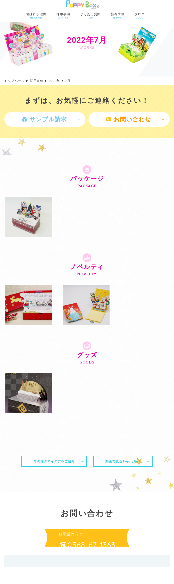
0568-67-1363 (88, 544)
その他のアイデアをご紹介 (54, 461)
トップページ (14, 81)
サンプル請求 (44, 119)
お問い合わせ (128, 119)
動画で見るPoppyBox (123, 461)
